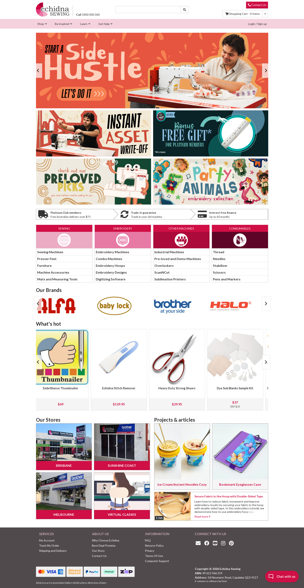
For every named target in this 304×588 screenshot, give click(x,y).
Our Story (98, 550)
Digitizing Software (110, 279)
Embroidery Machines (112, 252)
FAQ (148, 540)
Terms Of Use (154, 556)
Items (242, 13)
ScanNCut (162, 272)
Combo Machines (109, 259)
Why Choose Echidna (105, 540)
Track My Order (49, 545)
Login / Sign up (257, 24)
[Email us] (199, 543)
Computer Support (157, 561)
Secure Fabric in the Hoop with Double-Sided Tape (228, 496)
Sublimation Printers (170, 279)
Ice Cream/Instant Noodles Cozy (182, 484)
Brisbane (64, 465)
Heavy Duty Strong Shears (181, 388)
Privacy (149, 550)
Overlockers (164, 265)
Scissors (219, 272)
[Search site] (184, 9)
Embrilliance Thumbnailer (65, 388)
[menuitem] (41, 24)
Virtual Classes (122, 514)
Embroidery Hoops (110, 265)
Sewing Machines (50, 252)
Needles (219, 259)
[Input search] (148, 9)
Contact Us (257, 5)
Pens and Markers (226, 279)
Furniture (44, 265)
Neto (224, 581)
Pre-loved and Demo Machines (177, 259)
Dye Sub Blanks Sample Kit (239, 388)
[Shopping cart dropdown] (265, 13)
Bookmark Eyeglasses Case (240, 484)
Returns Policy (154, 545)
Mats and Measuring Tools (57, 279)
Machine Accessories (53, 272)
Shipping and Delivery (53, 550)
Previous (38, 70)
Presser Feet (47, 259)
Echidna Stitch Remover (123, 388)
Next (266, 70)
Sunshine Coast (122, 465)
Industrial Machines (169, 252)
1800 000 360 (88, 14)
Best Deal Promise (104, 545)
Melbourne (63, 514)
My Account (47, 540)
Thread (218, 252)
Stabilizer (220, 265)
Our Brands (49, 290)
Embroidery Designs (111, 272)
